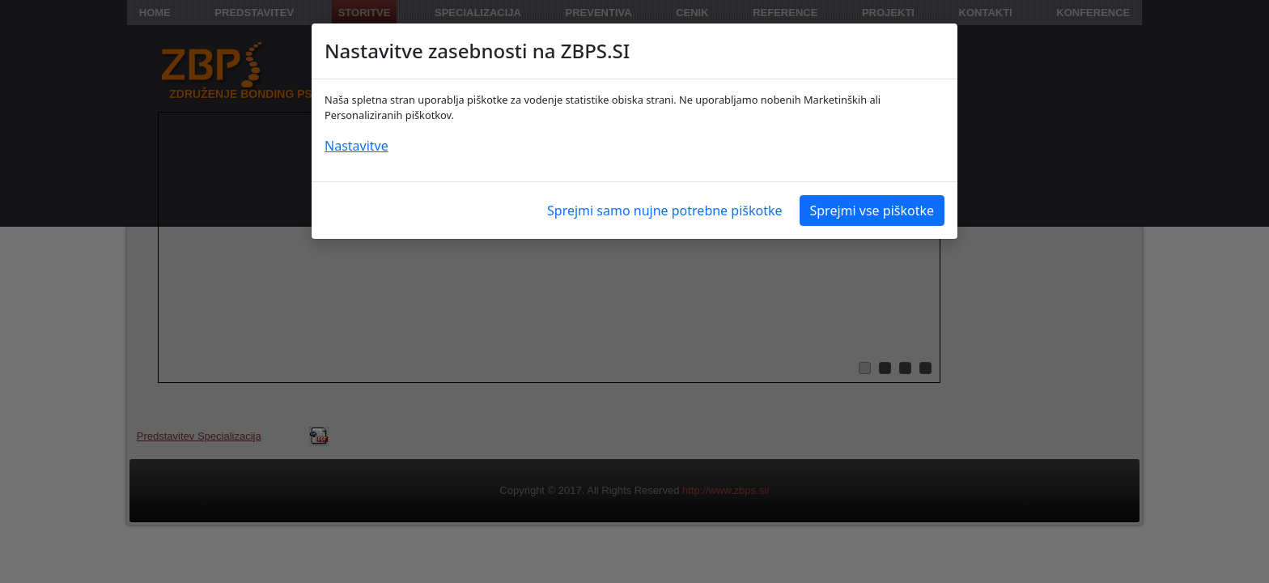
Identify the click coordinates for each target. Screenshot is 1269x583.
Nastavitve (356, 146)
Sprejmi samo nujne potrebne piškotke (664, 210)
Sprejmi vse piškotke (872, 210)
